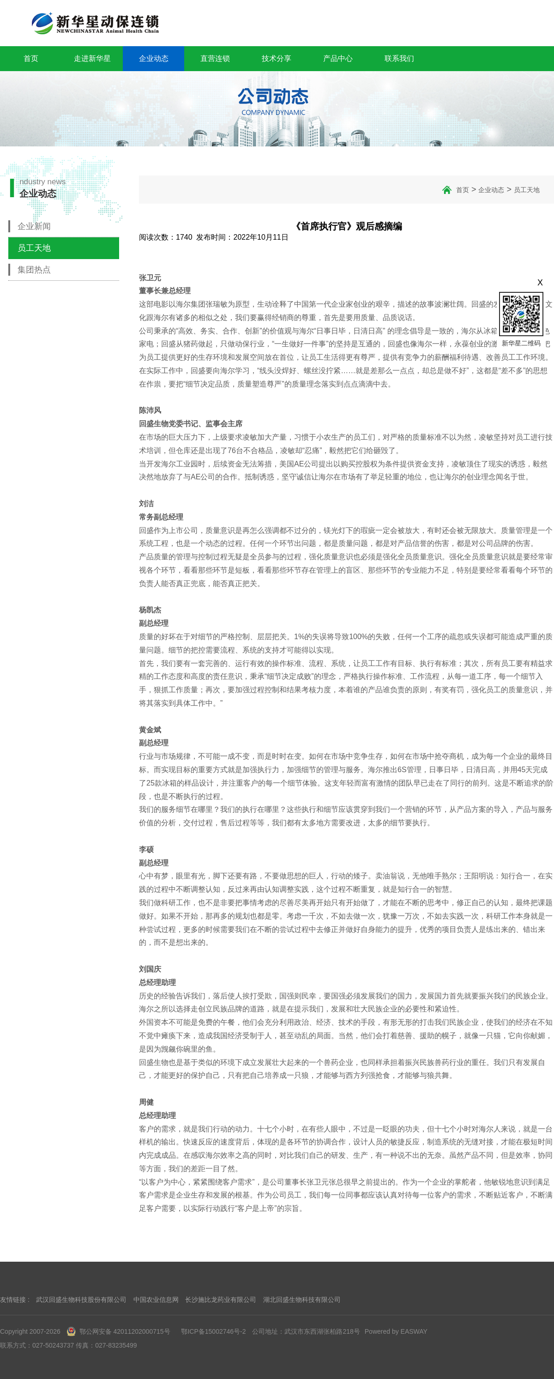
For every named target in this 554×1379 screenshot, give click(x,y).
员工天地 (34, 248)
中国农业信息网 (156, 1299)
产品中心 (338, 58)
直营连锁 (215, 58)
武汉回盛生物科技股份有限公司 (81, 1299)
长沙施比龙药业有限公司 (220, 1299)
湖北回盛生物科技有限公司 (302, 1299)
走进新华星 (92, 58)
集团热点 (34, 269)
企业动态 (154, 58)
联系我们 (399, 58)
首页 (31, 58)
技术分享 (276, 58)
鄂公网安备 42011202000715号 (118, 1331)
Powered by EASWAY (396, 1331)
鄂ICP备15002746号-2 (213, 1331)
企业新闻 (34, 226)
